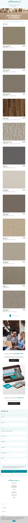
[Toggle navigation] (1, 1)
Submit (14, 471)
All (12, 9)
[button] (24, 1)
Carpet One (5, 9)
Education (4, 511)
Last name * (2, 422)
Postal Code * (3, 447)
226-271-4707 (14, 6)
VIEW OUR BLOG (14, 360)
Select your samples (14, 403)
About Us (3, 515)
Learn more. (17, 519)
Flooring (9, 9)
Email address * (3, 441)
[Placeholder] (14, 21)
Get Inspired (4, 507)
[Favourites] (25, 1)
